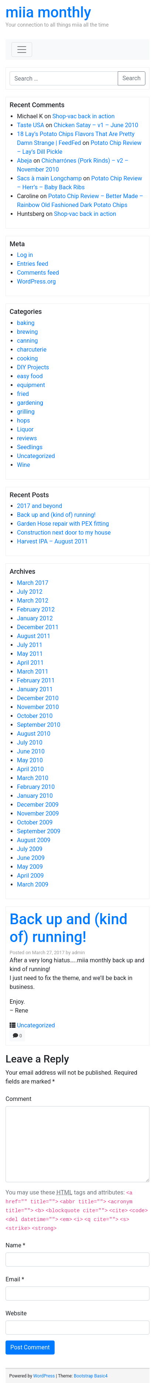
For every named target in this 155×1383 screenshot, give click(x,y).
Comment (18, 1098)
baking (26, 322)
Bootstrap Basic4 (90, 1376)
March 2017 (32, 582)
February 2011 (36, 680)
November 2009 (38, 813)
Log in (25, 254)
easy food (30, 376)
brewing (27, 331)
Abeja (24, 160)
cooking (27, 358)
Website (16, 1313)
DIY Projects (33, 367)
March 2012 (32, 600)
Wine (23, 464)
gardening (30, 402)
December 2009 (38, 804)
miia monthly (48, 12)
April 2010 (30, 769)
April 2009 (30, 875)
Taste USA (30, 125)
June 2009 (31, 857)
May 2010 (30, 760)
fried (23, 393)
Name (15, 1245)
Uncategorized (36, 456)
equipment (31, 385)
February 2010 (36, 786)
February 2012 (36, 609)
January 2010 (35, 795)
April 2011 (30, 662)
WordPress (44, 1376)
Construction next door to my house (64, 532)
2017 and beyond (39, 505)
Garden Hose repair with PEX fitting (63, 523)
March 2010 (32, 778)
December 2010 (38, 698)
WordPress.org (36, 281)
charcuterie (31, 349)
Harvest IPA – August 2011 (52, 541)
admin (78, 952)
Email (15, 1279)
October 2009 (34, 822)
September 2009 (39, 831)
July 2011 (29, 644)
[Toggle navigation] (21, 49)
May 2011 (30, 653)
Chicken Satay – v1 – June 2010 (96, 125)
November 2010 (38, 707)
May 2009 (30, 866)
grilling (26, 411)
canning (27, 340)
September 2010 (39, 724)
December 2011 (38, 627)
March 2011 (32, 671)
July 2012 (29, 591)
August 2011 (33, 636)
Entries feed (32, 263)
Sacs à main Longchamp (49, 178)
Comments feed (38, 272)
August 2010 (33, 733)
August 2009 (33, 840)
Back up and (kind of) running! (56, 514)
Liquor (25, 429)
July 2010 (29, 742)
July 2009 (29, 848)
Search (132, 78)
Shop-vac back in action (83, 116)
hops (23, 420)
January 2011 (35, 689)
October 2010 (34, 715)
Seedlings (29, 447)
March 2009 (32, 884)
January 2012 (35, 618)
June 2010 (31, 751)
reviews (27, 438)
